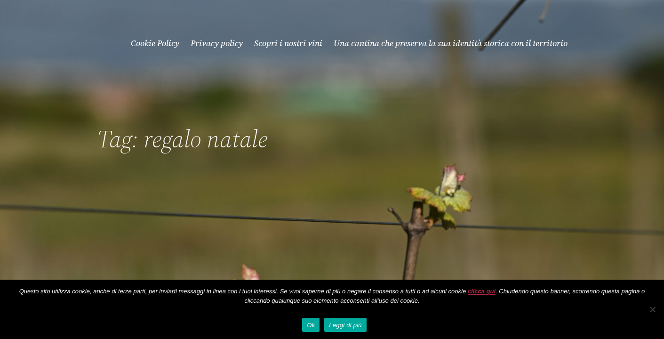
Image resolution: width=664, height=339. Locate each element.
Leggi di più (345, 325)
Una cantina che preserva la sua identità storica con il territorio (451, 43)
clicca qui (482, 291)
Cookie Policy (155, 43)
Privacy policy (217, 43)
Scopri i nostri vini (288, 43)
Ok (311, 325)
